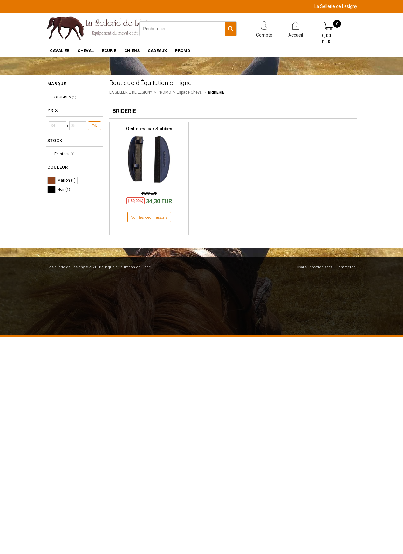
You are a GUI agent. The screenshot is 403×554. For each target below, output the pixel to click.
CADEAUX (157, 50)
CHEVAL (86, 50)
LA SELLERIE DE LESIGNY (130, 92)
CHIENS (132, 50)
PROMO (182, 50)
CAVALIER (59, 50)
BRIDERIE (216, 92)
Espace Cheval (190, 92)
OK (95, 125)
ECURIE (109, 50)
